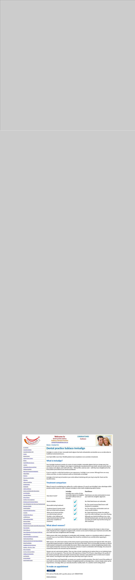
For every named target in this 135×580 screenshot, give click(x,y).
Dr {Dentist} (25, 447)
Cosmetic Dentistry (27, 449)
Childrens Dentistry (27, 469)
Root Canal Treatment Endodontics (30, 471)
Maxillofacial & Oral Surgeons (29, 545)
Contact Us (55, 445)
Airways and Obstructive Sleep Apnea (31, 491)
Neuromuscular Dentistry (28, 478)
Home (48, 445)
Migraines (25, 480)
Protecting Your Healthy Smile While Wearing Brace (34, 525)
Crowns (25, 454)
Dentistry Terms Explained (28, 499)
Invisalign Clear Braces (28, 514)
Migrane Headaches (27, 482)
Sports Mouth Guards (27, 560)
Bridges (25, 460)
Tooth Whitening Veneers (28, 462)
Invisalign (25, 512)
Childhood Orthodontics (28, 554)
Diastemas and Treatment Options (30, 501)
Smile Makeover (26, 530)
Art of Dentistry (26, 493)
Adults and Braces (27, 488)
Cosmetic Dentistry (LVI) (28, 452)
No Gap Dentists (26, 558)
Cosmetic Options (27, 495)
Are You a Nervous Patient (28, 551)
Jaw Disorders (26, 556)
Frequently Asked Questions (29, 510)
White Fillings (26, 473)
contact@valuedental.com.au (59, 442)
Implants (25, 465)
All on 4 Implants (27, 549)
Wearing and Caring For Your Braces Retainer (32, 541)
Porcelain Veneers (27, 523)
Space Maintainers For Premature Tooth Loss (32, 532)
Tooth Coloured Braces (28, 538)
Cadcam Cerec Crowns (28, 458)
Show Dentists (26, 528)
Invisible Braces (26, 517)
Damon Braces (26, 497)
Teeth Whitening (26, 534)
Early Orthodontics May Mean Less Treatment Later (34, 504)
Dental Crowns (26, 456)
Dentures (25, 475)
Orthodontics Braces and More (29, 467)
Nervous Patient (26, 521)
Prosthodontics (26, 484)
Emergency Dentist (27, 506)
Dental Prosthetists (27, 543)
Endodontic (25, 486)
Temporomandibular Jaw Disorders (30, 536)
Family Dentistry (26, 508)
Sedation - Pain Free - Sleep (29, 547)
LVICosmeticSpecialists (28, 519)
